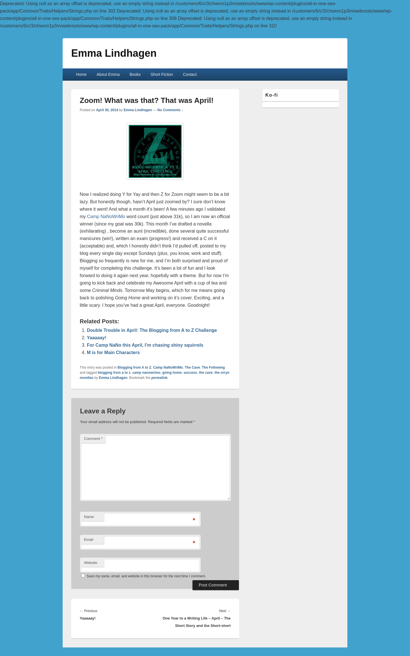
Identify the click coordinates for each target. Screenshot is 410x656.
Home (81, 74)
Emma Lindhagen (114, 53)
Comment (93, 438)
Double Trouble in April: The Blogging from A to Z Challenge (152, 330)
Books (135, 74)
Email (88, 539)
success (190, 373)
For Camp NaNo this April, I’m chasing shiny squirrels (145, 345)
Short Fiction (162, 74)
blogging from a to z (114, 373)
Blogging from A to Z (134, 367)
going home (172, 373)
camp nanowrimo (146, 373)
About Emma (108, 74)
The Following (213, 367)
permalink (159, 378)
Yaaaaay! (96, 337)
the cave (206, 373)
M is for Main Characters (113, 352)
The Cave (192, 367)
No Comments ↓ (170, 110)
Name (89, 517)
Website (90, 562)
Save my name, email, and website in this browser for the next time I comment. (146, 576)
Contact (190, 74)
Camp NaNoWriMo (106, 216)
